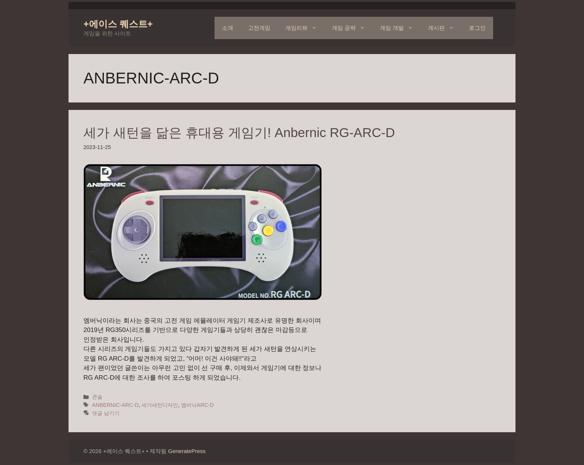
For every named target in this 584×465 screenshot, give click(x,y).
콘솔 (97, 397)
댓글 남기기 (106, 413)
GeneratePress (187, 451)
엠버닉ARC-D (197, 405)
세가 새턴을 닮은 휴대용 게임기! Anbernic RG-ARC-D (239, 132)
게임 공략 (352, 28)
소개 (227, 28)
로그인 (477, 28)
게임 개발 (400, 28)
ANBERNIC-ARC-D (115, 405)
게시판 (444, 28)
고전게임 (259, 28)
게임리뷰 (304, 28)
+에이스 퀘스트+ (118, 24)
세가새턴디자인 (160, 405)
